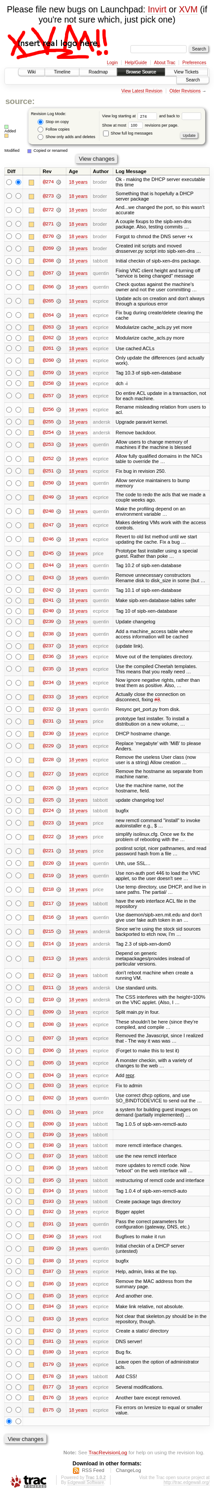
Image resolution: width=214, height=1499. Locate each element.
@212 (48, 977)
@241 (48, 601)
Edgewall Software (85, 1487)
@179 (48, 1368)
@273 (48, 196)
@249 (48, 498)
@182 (48, 1335)
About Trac (164, 62)
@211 (48, 989)
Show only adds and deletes (66, 137)
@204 (48, 1078)
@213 (48, 961)
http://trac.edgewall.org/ (187, 1487)
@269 (48, 248)
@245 (48, 554)
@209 (48, 1014)
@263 (48, 327)
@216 (48, 919)
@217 (48, 905)
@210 (48, 1002)
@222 (48, 838)
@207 (48, 1040)
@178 (48, 1381)
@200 (48, 1127)
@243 (48, 579)
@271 (48, 224)
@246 (48, 540)
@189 (48, 1252)
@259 (48, 373)
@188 (48, 1264)
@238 (48, 635)
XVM (188, 9)
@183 (48, 1322)
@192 (48, 1215)
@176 (48, 1402)
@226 (48, 789)
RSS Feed (93, 1475)
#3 (157, 701)
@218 (48, 891)
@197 (48, 1159)
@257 (48, 396)
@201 (48, 1114)
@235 (48, 670)
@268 (48, 260)
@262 (48, 338)
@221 (48, 853)
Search (193, 79)
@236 (48, 658)
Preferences (194, 62)
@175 (48, 1414)
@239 (48, 622)
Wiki (31, 72)
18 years (78, 182)
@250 (48, 484)
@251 (48, 471)
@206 (48, 1053)
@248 (48, 512)
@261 (48, 348)
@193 (48, 1205)
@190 (48, 1240)
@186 (48, 1287)
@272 (48, 209)
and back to (180, 116)
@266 (48, 287)
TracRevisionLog (107, 1457)
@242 (48, 591)
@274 (48, 181)
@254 (48, 433)
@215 (48, 933)
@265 (48, 301)
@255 (48, 422)
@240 (48, 612)
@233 (48, 698)
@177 (48, 1391)
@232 (48, 711)
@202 (48, 1101)
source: (19, 101)
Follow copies (53, 129)
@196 (48, 1171)
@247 (48, 526)
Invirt (157, 9)
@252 (48, 459)
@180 (48, 1356)
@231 (48, 723)
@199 (48, 1137)
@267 (48, 273)
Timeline (62, 72)
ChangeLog (128, 1475)
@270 (48, 236)
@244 (48, 566)
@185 (48, 1299)
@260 (48, 361)
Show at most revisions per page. (140, 125)
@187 (48, 1275)
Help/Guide (136, 62)
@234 (48, 684)
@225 (48, 802)
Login (112, 62)
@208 (48, 1027)
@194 (48, 1194)
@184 (48, 1310)
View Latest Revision (141, 91)
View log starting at (130, 116)
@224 (48, 812)
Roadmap (97, 72)
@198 (48, 1148)
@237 (48, 647)
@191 (48, 1227)
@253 (48, 445)
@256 (48, 410)
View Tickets (186, 72)
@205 (48, 1065)
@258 (48, 383)
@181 (48, 1345)
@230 (48, 735)
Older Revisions (185, 91)
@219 (48, 877)
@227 (48, 776)
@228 (48, 761)
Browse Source (141, 72)
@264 (48, 315)
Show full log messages (128, 133)
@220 (48, 865)
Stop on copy (53, 122)
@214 (48, 946)
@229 (48, 747)
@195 (48, 1183)
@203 (48, 1088)
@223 (48, 825)
